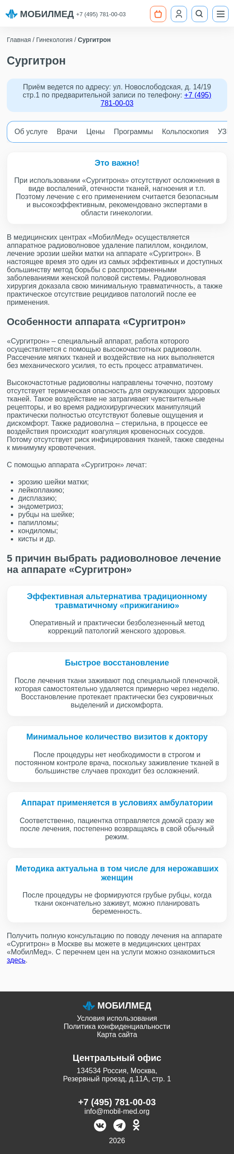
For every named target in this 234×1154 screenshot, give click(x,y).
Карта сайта (117, 1034)
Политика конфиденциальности (117, 1026)
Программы (133, 131)
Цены (95, 131)
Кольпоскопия (185, 131)
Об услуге (31, 131)
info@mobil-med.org (117, 1111)
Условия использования (117, 1018)
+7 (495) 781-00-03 (101, 14)
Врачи (67, 131)
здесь (16, 960)
